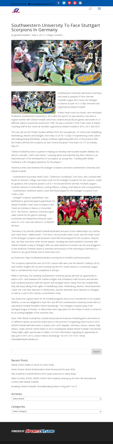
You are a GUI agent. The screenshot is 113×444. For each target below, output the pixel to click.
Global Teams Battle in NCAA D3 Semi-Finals (32, 364)
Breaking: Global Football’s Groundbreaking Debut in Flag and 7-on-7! (44, 386)
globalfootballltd (22, 35)
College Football (54, 35)
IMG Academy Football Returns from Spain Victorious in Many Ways (43, 373)
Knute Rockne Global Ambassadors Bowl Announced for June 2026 (43, 369)
